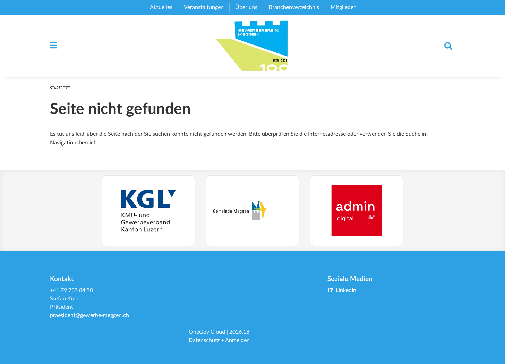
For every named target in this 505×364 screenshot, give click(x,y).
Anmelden (237, 340)
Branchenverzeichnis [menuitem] (294, 7)
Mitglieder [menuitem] (343, 7)
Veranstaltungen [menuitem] (204, 7)
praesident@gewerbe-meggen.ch (89, 315)
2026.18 (239, 332)
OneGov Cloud (207, 332)
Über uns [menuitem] (246, 7)
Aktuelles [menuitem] (161, 7)
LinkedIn (341, 290)
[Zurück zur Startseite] (252, 46)
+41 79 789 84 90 (71, 290)
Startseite (60, 88)
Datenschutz (204, 340)
